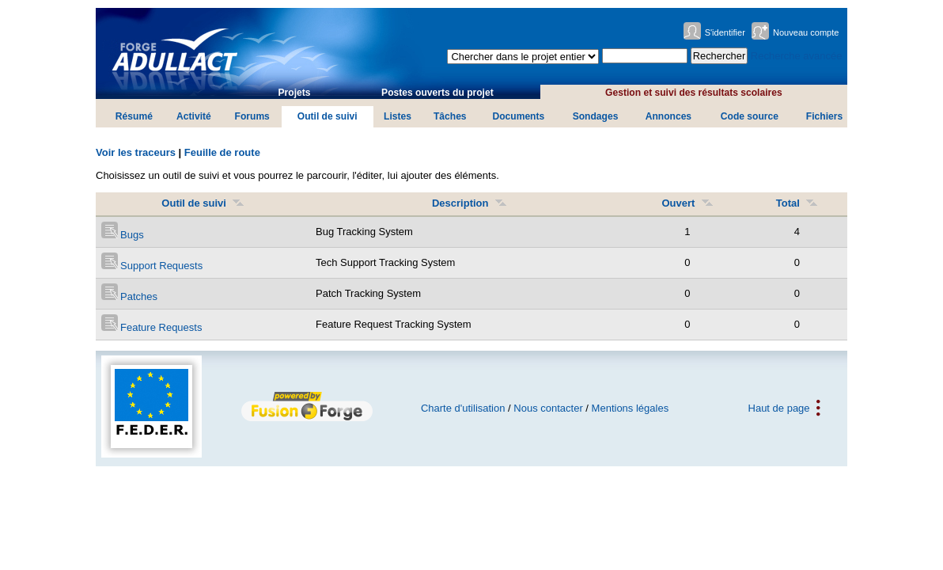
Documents (518, 116)
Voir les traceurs (136, 152)
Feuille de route (222, 152)
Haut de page (779, 408)
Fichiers (824, 116)
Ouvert (687, 203)
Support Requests (152, 266)
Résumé (134, 116)
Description (469, 203)
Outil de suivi (327, 116)
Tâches (450, 116)
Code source (749, 116)
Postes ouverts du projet (437, 92)
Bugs (122, 235)
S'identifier (725, 32)
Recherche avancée (797, 56)
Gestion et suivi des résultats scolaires (693, 92)
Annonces (668, 116)
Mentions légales (630, 408)
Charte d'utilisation (463, 408)
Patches (129, 296)
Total (797, 203)
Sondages (596, 116)
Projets (294, 92)
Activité (193, 116)
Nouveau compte (806, 32)
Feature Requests (152, 327)
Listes (397, 116)
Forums (252, 116)
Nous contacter (547, 408)
